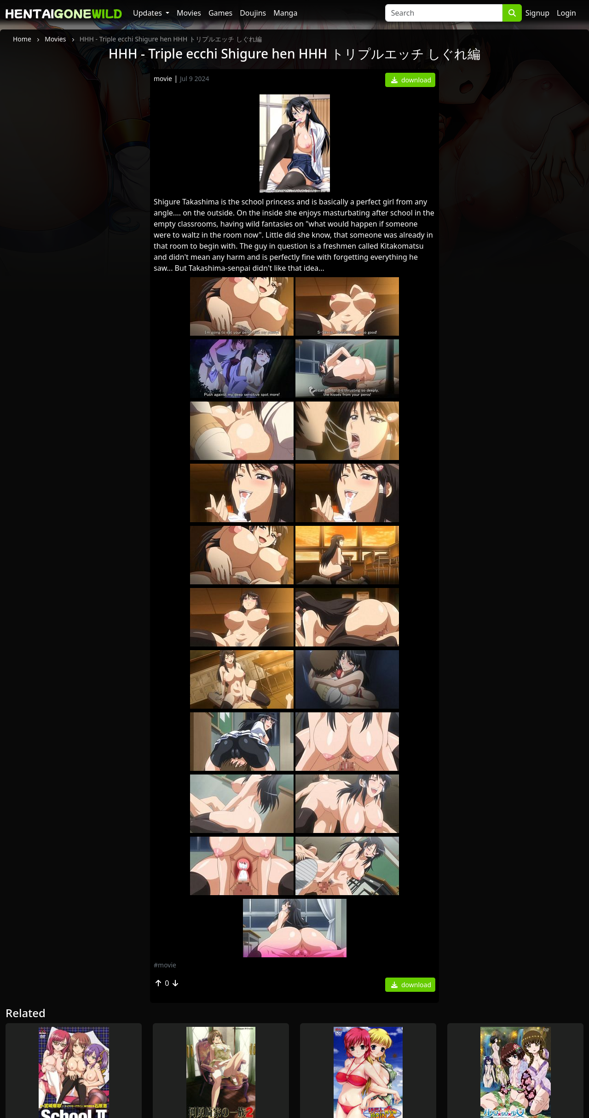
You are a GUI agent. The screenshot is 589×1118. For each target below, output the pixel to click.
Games (220, 13)
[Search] (443, 13)
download (411, 80)
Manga (285, 13)
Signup (537, 13)
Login (566, 13)
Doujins (253, 13)
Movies (189, 13)
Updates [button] (148, 13)
